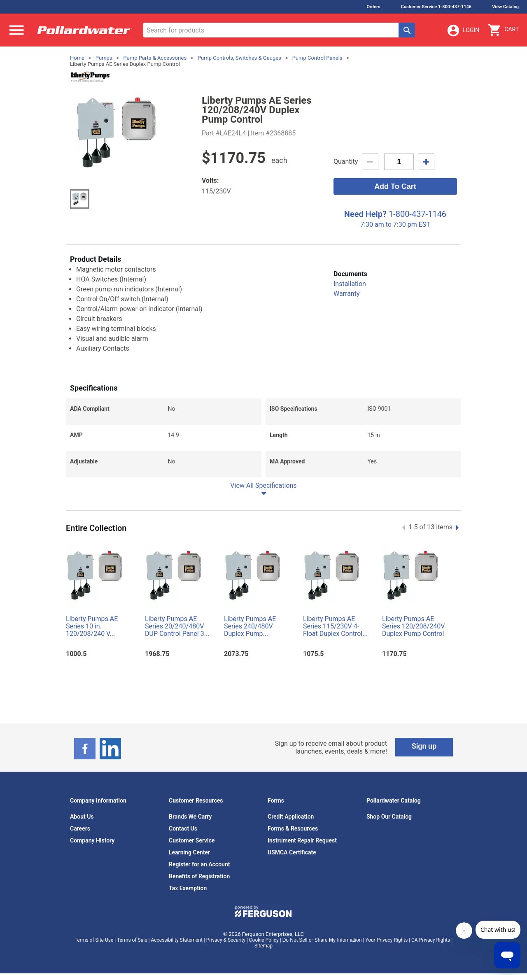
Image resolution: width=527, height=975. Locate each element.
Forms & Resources (293, 828)
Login (462, 30)
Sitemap (263, 946)
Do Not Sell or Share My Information (322, 940)
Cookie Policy (264, 940)
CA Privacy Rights (430, 940)
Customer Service (192, 840)
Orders (373, 6)
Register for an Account (199, 864)
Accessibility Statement (176, 940)
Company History (92, 840)
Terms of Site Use (94, 940)
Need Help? (365, 214)
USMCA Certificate (292, 852)
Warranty (346, 294)
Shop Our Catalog (389, 816)
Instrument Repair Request (302, 840)
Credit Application (291, 816)
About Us (82, 816)
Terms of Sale (132, 940)
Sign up (424, 746)
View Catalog (505, 6)
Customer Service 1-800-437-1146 (436, 6)
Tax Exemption (188, 888)
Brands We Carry (190, 816)
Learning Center (189, 852)
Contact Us (183, 828)
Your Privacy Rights (386, 940)
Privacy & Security (225, 940)
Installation (349, 284)
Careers (80, 828)
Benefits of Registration (199, 876)
